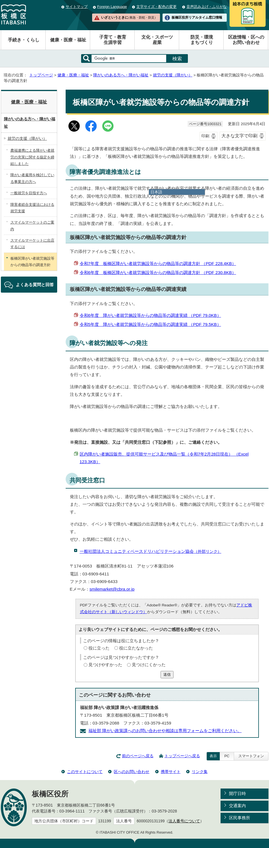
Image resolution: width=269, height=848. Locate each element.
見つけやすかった (105, 664)
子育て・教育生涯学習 (112, 40)
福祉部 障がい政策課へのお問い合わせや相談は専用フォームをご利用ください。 (165, 730)
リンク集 (200, 771)
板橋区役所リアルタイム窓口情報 (197, 17)
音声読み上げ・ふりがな (206, 7)
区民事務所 (239, 817)
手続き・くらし (23, 39)
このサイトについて (85, 771)
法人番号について (184, 821)
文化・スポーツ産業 (157, 40)
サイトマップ (77, 7)
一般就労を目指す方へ (28, 193)
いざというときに (129, 17)
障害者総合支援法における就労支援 (32, 207)
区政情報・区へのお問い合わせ (246, 40)
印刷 (205, 136)
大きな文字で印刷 (239, 135)
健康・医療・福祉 (68, 39)
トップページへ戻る (182, 756)
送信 (167, 674)
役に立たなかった (136, 648)
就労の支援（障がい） (172, 75)
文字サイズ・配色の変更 (156, 7)
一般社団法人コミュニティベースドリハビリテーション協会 (150, 551)
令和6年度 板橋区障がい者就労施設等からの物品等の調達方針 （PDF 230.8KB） (158, 272)
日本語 (156, 192)
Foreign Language (112, 7)
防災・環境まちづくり (201, 40)
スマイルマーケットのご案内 (32, 225)
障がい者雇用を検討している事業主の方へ (32, 178)
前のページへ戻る (138, 756)
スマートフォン (251, 756)
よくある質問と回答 (35, 284)
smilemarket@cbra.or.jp (112, 589)
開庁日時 (237, 793)
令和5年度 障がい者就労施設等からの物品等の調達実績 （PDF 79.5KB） (150, 324)
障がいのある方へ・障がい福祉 (120, 75)
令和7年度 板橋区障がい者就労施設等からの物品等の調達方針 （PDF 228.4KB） (158, 263)
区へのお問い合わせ (131, 771)
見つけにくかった (149, 664)
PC (226, 756)
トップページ (41, 75)
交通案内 (237, 805)
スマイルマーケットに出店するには (32, 243)
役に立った (99, 648)
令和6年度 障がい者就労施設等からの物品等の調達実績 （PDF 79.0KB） (150, 315)
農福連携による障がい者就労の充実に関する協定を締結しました (32, 157)
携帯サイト (171, 771)
